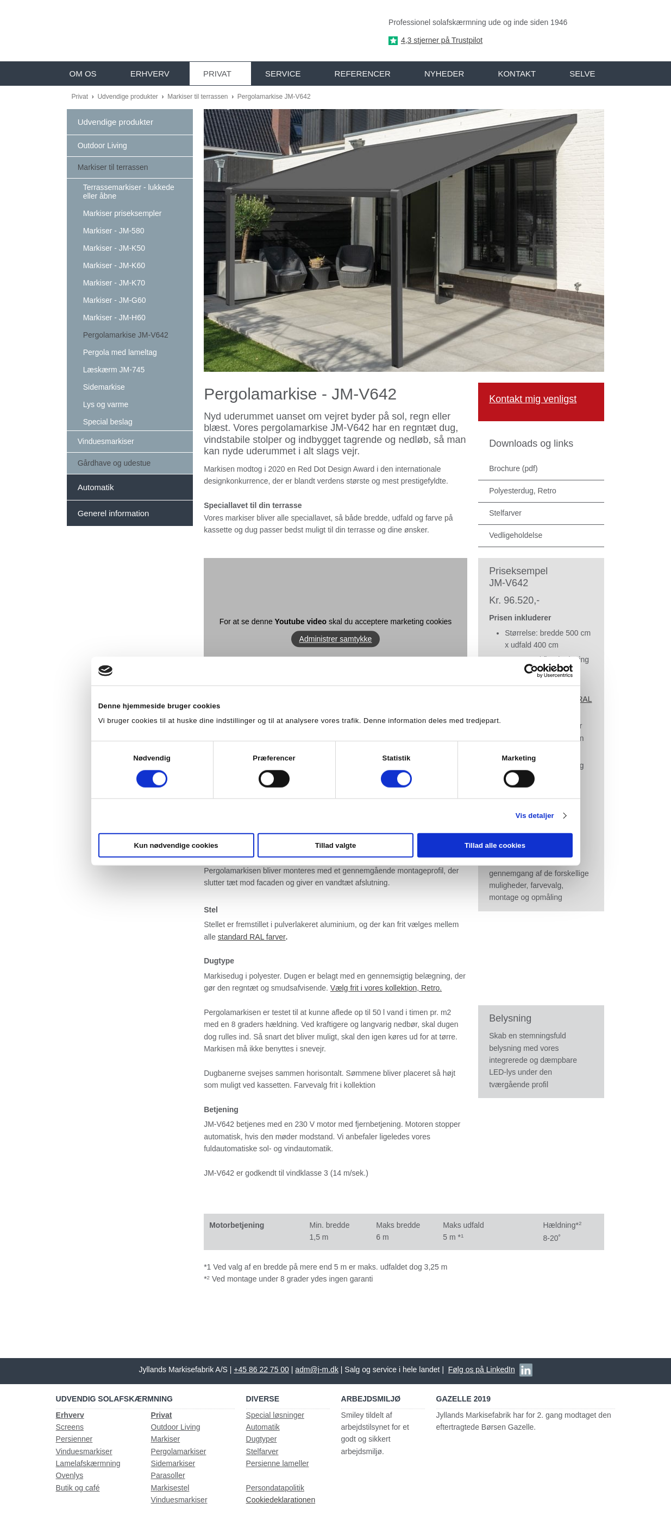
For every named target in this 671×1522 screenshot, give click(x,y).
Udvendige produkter (128, 96)
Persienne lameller (277, 1463)
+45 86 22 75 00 (261, 1369)
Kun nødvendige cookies (176, 845)
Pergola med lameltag (120, 352)
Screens (70, 1427)
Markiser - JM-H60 (114, 317)
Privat (217, 73)
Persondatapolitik (275, 1487)
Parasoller (168, 1475)
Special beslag (108, 421)
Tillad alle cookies (495, 845)
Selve (582, 73)
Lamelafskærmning (88, 1463)
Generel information (113, 513)
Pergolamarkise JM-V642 (274, 96)
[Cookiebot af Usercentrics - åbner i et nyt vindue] (525, 671)
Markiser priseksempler (122, 213)
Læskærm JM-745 (114, 369)
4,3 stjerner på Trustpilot (441, 40)
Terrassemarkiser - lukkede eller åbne (128, 191)
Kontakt (517, 73)
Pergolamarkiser (178, 1451)
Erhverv (150, 73)
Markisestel (170, 1487)
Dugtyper (261, 1439)
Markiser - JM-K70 (114, 282)
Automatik (96, 487)
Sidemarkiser (173, 1463)
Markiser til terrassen (198, 96)
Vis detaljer (535, 815)
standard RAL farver (252, 937)
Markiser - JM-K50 (114, 248)
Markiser (165, 1439)
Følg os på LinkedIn (481, 1369)
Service (283, 73)
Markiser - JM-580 (114, 230)
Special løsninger (275, 1415)
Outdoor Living (102, 145)
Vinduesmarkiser (106, 441)
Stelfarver (262, 1451)
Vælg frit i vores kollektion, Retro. (386, 988)
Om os (83, 73)
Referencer (363, 73)
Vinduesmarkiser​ (179, 1499)
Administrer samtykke (335, 639)
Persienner (74, 1439)
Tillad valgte (335, 845)
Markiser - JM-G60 (114, 300)
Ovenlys (70, 1475)
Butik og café (78, 1487)
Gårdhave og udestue (114, 463)
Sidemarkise (104, 387)
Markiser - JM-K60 (114, 265)
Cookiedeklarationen (281, 1499)
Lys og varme (106, 404)
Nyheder (444, 73)
